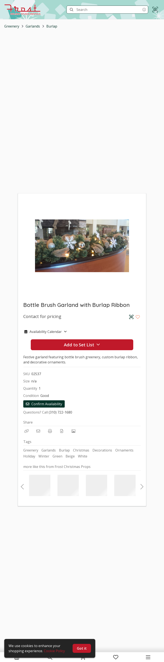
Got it (82, 648)
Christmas (81, 450)
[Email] (38, 431)
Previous (22, 485)
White (82, 456)
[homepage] (23, 9)
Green (57, 456)
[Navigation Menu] (148, 657)
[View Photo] (73, 431)
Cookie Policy (54, 651)
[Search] (71, 9)
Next (141, 485)
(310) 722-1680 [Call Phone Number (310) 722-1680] (60, 412)
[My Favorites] (116, 657)
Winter (43, 456)
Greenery (11, 26)
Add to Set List (82, 345)
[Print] (50, 431)
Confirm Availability (44, 404)
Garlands (33, 26)
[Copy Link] (26, 431)
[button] (155, 9)
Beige (70, 456)
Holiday (29, 456)
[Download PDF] (62, 431)
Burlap (51, 26)
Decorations (102, 450)
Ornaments (124, 450)
